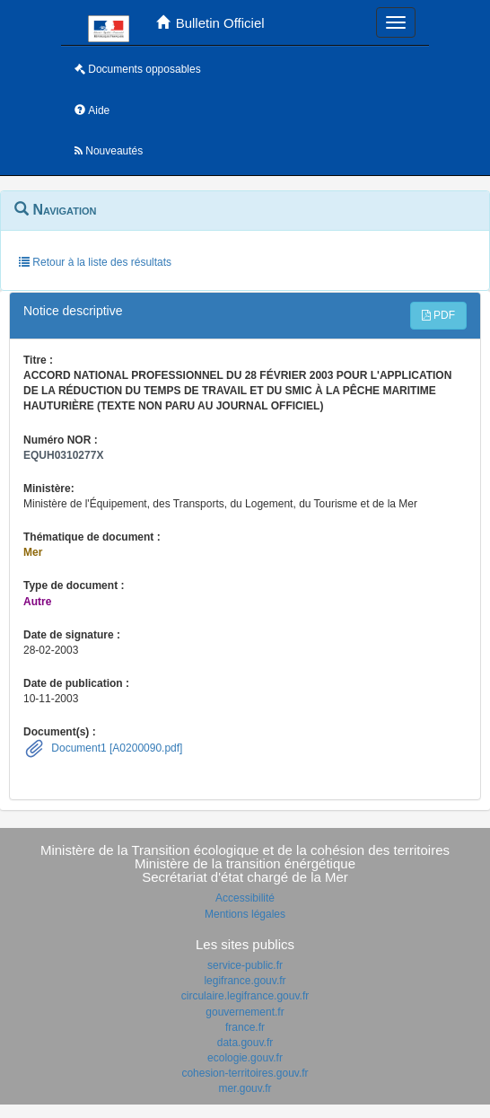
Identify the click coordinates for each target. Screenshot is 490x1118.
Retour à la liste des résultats (95, 262)
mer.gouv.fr (244, 1088)
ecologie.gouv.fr (245, 1058)
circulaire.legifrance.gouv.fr (245, 996)
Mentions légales (245, 914)
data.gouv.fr (245, 1042)
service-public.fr (245, 965)
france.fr (245, 1027)
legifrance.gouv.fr (244, 980)
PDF (438, 315)
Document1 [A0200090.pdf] (115, 748)
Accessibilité (245, 898)
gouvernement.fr (245, 1012)
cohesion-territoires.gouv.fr (244, 1073)
